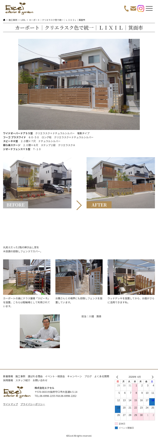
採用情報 (8, 380)
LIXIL (23, 19)
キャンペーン (74, 376)
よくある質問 (101, 376)
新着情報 (8, 376)
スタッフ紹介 (22, 380)
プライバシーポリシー (32, 404)
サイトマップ (10, 404)
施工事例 (13, 19)
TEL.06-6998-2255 (45, 396)
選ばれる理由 (35, 376)
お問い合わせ (40, 380)
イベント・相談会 (55, 376)
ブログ (88, 376)
